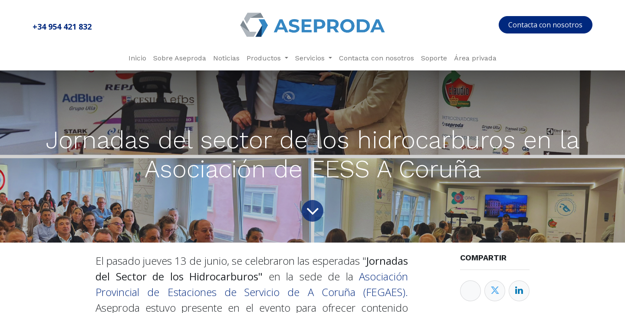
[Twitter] (494, 290)
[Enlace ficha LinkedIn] (519, 290)
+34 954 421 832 (62, 26)
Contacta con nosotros (545, 25)
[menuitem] (137, 58)
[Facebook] (470, 290)
